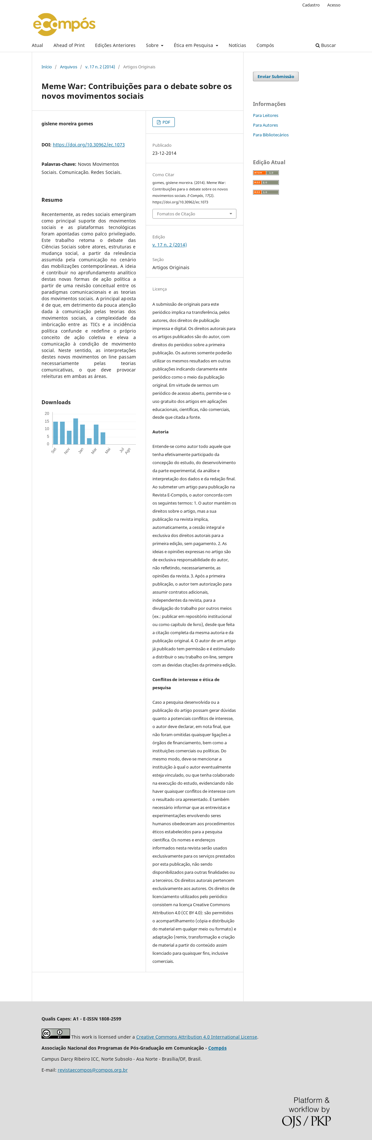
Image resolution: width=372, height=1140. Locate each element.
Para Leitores (265, 115)
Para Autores (265, 125)
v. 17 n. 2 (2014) (100, 67)
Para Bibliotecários (271, 135)
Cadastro (311, 5)
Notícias (237, 45)
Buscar (326, 45)
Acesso (334, 5)
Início (47, 67)
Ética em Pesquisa (194, 45)
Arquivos (68, 67)
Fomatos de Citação (176, 214)
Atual (37, 45)
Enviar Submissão (276, 76)
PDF (166, 122)
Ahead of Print (69, 45)
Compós (265, 45)
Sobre (153, 45)
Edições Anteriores (115, 45)
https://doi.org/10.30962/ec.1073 (89, 145)
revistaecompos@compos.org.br (93, 1070)
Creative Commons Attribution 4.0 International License (196, 1037)
